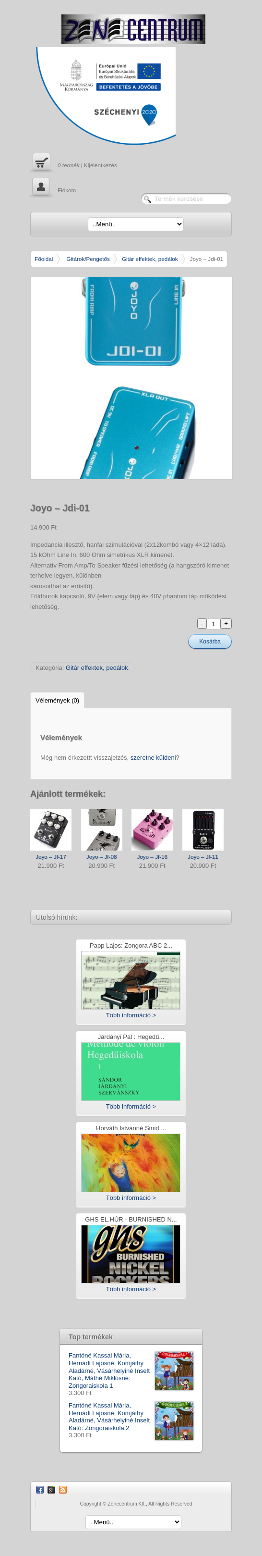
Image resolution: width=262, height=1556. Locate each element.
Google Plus (51, 1490)
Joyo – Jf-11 (203, 856)
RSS (63, 1490)
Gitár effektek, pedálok (150, 259)
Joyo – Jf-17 (51, 856)
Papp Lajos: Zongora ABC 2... (131, 946)
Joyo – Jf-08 (101, 856)
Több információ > (131, 1015)
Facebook (40, 1490)
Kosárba (210, 641)
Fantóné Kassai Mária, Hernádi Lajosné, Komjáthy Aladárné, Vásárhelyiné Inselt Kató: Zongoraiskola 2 (131, 1417)
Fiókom (53, 188)
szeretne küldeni (153, 757)
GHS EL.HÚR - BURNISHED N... (131, 1220)
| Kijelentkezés (73, 163)
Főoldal (44, 259)
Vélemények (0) (57, 700)
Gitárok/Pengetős (88, 259)
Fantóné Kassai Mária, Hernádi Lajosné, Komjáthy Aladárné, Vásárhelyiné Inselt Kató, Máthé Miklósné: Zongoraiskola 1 (131, 1370)
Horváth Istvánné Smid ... (131, 1128)
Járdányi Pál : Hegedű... (131, 1037)
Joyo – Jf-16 (152, 856)
